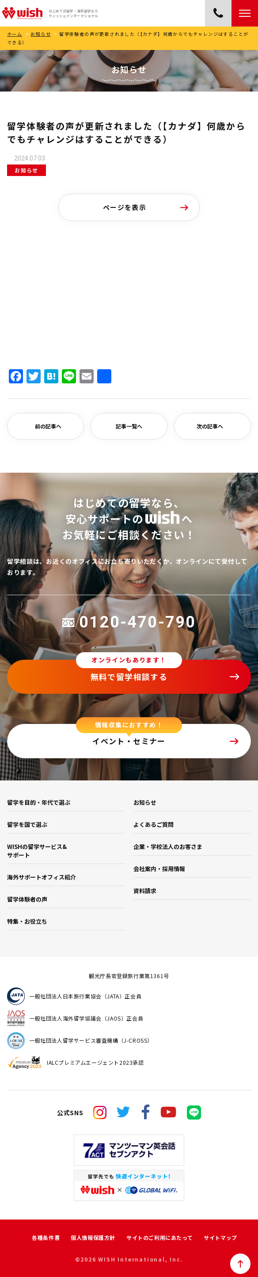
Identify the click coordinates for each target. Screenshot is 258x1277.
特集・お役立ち (27, 921)
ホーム (14, 34)
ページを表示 (124, 207)
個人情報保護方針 (93, 1237)
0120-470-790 (129, 622)
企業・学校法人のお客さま (167, 846)
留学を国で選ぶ (27, 824)
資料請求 (144, 891)
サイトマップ (220, 1237)
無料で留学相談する (129, 676)
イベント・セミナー (129, 740)
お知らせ (40, 34)
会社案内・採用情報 (159, 868)
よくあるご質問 (153, 824)
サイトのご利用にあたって (159, 1237)
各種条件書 (46, 1237)
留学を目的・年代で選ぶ (38, 802)
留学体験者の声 (27, 899)
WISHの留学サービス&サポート (37, 850)
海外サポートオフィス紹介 (41, 877)
